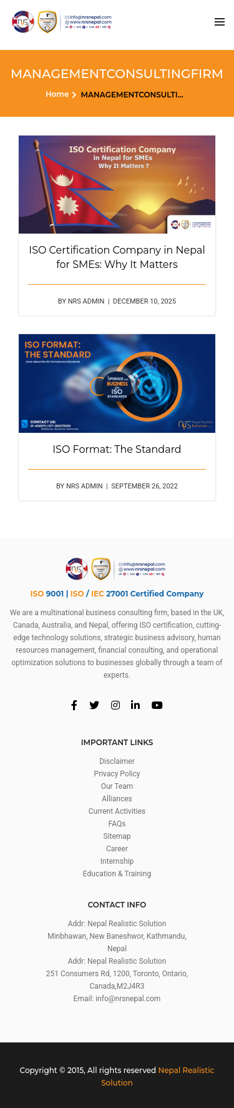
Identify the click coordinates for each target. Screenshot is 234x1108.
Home (57, 94)
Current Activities (117, 811)
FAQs (117, 823)
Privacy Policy (117, 773)
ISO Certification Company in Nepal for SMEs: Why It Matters (117, 257)
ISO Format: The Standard (116, 449)
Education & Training (117, 873)
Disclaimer (117, 761)
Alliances (117, 798)
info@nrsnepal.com (127, 998)
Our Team (117, 786)
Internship (117, 861)
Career (117, 848)
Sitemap (116, 836)
